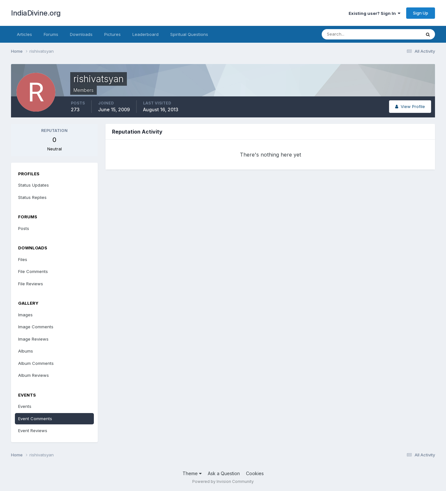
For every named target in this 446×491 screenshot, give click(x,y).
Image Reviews (33, 339)
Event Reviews (32, 430)
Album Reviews (33, 375)
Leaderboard (145, 34)
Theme (192, 473)
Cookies (255, 473)
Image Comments (35, 326)
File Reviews (30, 283)
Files (22, 259)
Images (25, 314)
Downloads (81, 34)
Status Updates (33, 185)
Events (24, 406)
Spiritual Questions (189, 34)
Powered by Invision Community (223, 481)
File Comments (33, 271)
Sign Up (420, 13)
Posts (23, 228)
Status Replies (32, 197)
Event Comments (35, 418)
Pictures (112, 34)
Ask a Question (224, 473)
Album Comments (36, 363)
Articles (24, 34)
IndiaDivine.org (36, 13)
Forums (51, 34)
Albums (25, 351)
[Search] (350, 34)
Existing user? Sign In (374, 13)
